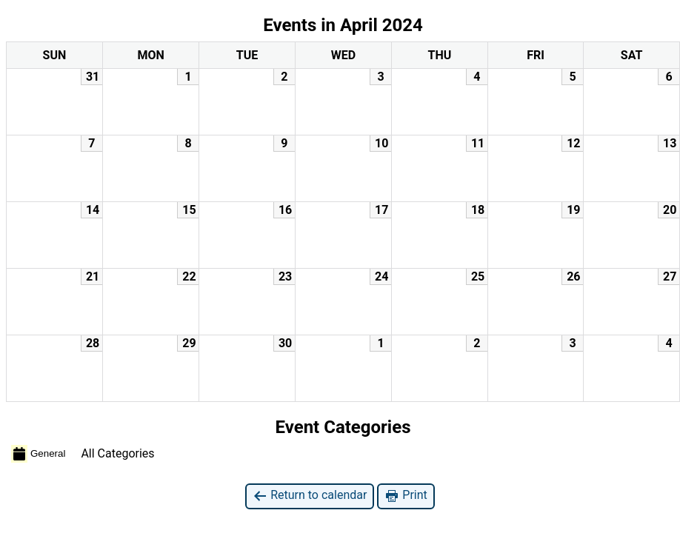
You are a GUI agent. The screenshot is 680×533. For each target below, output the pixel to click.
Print (405, 495)
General (38, 454)
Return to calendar (310, 495)
